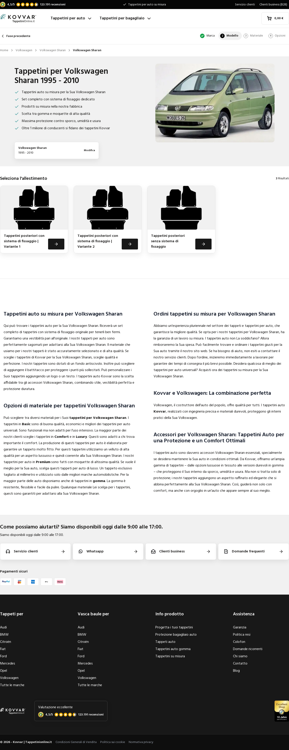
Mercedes (7, 663)
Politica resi (241, 634)
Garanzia (239, 627)
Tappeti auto (165, 642)
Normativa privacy (141, 742)
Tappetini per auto (71, 18)
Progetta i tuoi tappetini (174, 627)
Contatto (240, 663)
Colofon (239, 642)
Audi (3, 627)
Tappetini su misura (170, 656)
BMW (4, 634)
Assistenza (243, 614)
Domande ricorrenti (247, 649)
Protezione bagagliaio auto (176, 634)
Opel (3, 671)
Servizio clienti (245, 4)
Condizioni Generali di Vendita (76, 742)
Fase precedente (15, 36)
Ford (3, 656)
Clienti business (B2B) (273, 4)
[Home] (23, 18)
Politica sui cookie (112, 742)
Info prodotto (169, 614)
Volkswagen (9, 678)
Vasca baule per (93, 614)
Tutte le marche (12, 685)
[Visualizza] (56, 244)
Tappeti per (11, 614)
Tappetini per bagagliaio (126, 18)
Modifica (89, 150)
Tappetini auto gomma (173, 649)
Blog (236, 671)
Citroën (5, 642)
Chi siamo (240, 656)
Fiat (3, 649)
